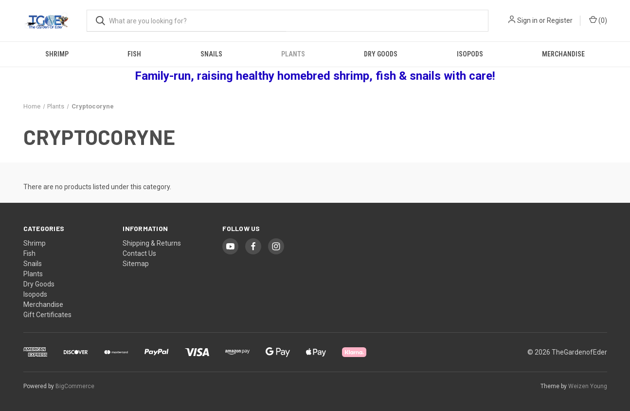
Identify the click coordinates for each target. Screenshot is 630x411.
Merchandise (563, 54)
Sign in (527, 20)
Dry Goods (380, 54)
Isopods (470, 54)
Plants (293, 54)
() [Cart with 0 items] (598, 20)
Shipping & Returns (152, 243)
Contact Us (139, 253)
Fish (134, 54)
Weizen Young (587, 386)
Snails (211, 54)
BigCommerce (74, 386)
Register (560, 20)
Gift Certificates (47, 315)
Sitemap (136, 264)
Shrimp (57, 54)
